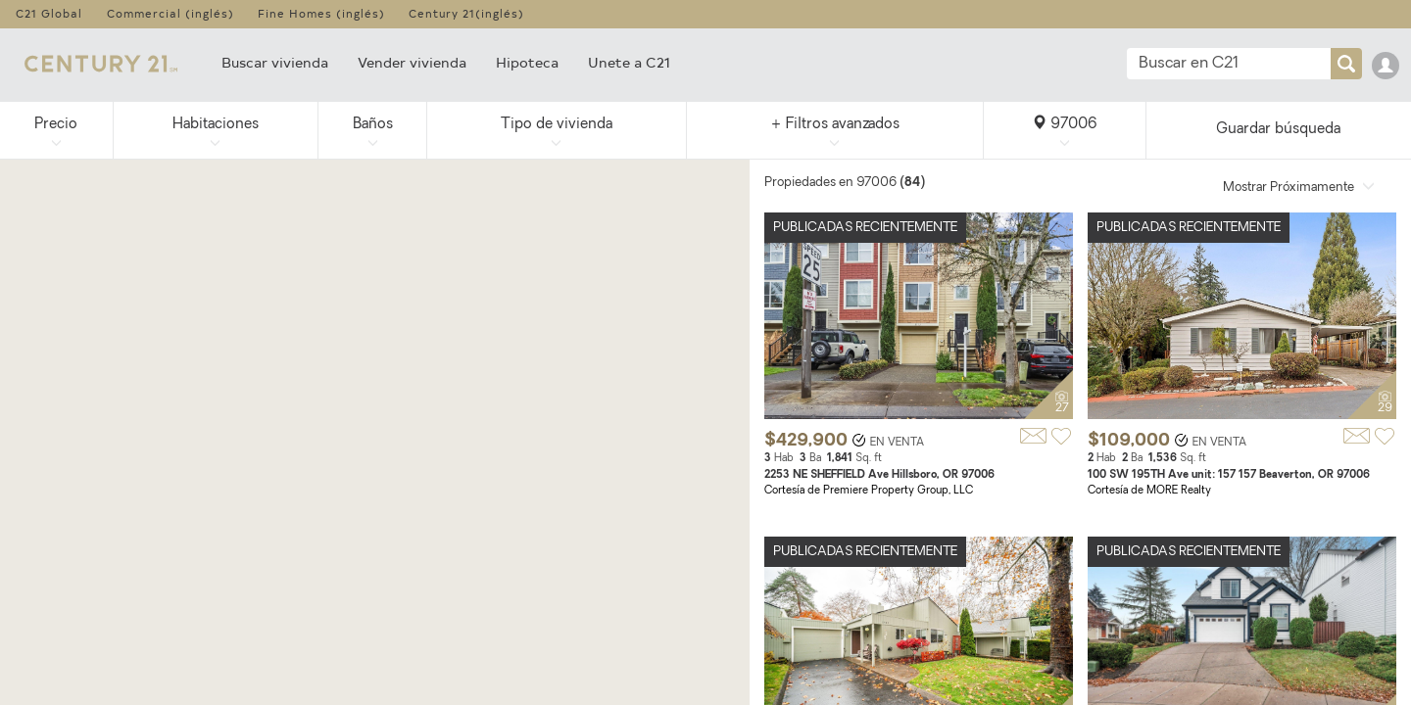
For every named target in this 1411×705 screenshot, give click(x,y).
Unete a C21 (629, 62)
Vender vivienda (412, 62)
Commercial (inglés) (170, 13)
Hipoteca (527, 62)
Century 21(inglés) (466, 13)
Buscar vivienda (274, 62)
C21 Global (49, 13)
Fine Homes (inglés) (321, 13)
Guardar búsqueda (1278, 129)
